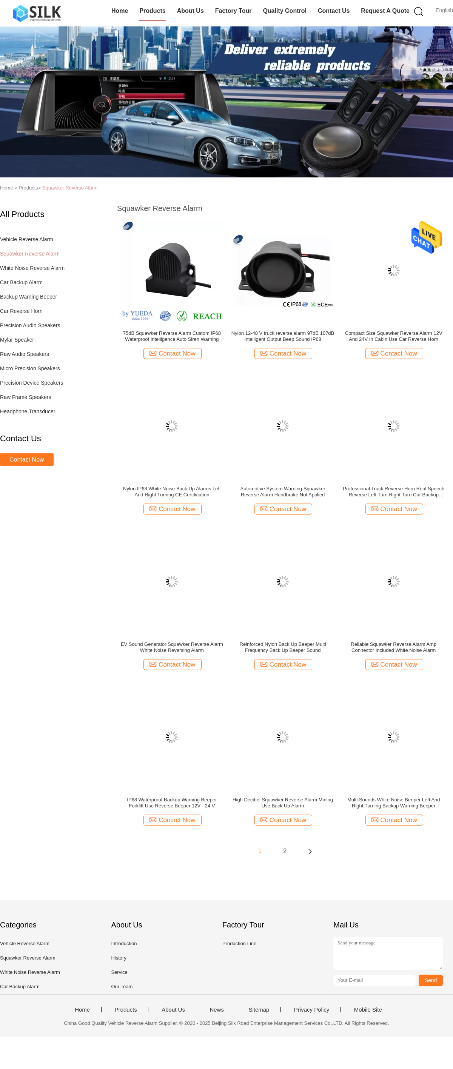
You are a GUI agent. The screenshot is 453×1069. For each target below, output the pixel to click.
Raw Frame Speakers (25, 397)
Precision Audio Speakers (30, 325)
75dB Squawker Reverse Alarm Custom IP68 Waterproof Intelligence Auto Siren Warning (172, 336)
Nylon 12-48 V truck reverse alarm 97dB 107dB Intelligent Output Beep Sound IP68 (282, 336)
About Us (190, 11)
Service (119, 972)
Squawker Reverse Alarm (70, 188)
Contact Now (26, 459)
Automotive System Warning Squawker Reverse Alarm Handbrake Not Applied (282, 492)
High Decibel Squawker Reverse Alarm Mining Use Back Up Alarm (283, 803)
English (444, 10)
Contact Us (334, 11)
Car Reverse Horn (21, 311)
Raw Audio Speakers (24, 354)
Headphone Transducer (27, 411)
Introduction (124, 943)
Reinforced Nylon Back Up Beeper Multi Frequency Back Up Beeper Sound (283, 647)
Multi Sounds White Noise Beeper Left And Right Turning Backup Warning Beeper (393, 803)
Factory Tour (233, 11)
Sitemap (258, 1009)
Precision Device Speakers (31, 383)
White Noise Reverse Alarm (32, 268)
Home (119, 11)
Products (152, 11)
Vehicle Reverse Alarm (26, 239)
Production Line (239, 943)
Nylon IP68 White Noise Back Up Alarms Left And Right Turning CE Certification (172, 492)
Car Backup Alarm (21, 282)
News (217, 1009)
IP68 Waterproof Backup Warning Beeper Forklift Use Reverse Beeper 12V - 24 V (172, 803)
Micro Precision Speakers (30, 368)
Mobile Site (368, 1009)
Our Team (122, 986)
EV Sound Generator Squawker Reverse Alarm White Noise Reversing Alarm (172, 647)
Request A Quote (385, 11)
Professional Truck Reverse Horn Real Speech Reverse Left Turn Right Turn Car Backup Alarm (393, 492)
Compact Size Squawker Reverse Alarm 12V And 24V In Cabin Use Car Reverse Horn (393, 336)
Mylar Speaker (17, 340)
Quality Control (285, 11)
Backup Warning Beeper (28, 297)
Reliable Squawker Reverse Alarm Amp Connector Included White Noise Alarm (393, 647)
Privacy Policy (311, 1009)
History (118, 958)
